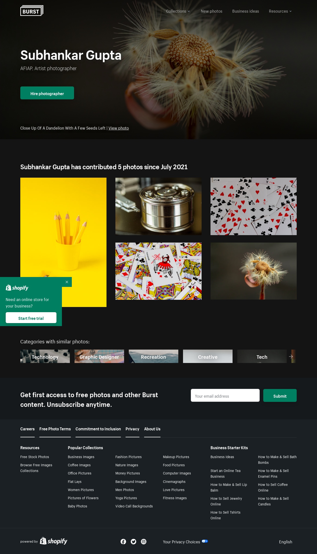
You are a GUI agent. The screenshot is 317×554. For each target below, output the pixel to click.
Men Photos (124, 489)
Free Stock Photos (34, 456)
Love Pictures (174, 489)
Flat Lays (74, 481)
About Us (152, 428)
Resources (280, 10)
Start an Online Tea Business (225, 473)
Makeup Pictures (176, 456)
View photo (118, 127)
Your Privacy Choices (185, 541)
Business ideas (245, 10)
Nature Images (126, 464)
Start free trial (31, 317)
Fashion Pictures (128, 456)
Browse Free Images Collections (36, 467)
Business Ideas (222, 456)
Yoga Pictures (126, 497)
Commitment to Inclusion (98, 428)
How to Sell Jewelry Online (226, 500)
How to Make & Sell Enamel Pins (273, 473)
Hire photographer (47, 93)
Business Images (81, 456)
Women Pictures (81, 489)
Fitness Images (175, 497)
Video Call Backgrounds (134, 505)
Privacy (132, 428)
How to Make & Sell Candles (273, 500)
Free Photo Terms (55, 428)
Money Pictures (127, 472)
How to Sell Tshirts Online (225, 514)
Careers (27, 428)
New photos (211, 10)
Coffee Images (79, 464)
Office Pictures (79, 472)
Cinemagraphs (174, 481)
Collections (178, 10)
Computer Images (177, 472)
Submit (280, 395)
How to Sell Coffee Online (273, 487)
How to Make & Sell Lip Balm (229, 487)
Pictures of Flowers (83, 497)
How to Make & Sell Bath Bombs (277, 459)
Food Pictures (174, 464)
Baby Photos (77, 505)
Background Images (130, 481)
